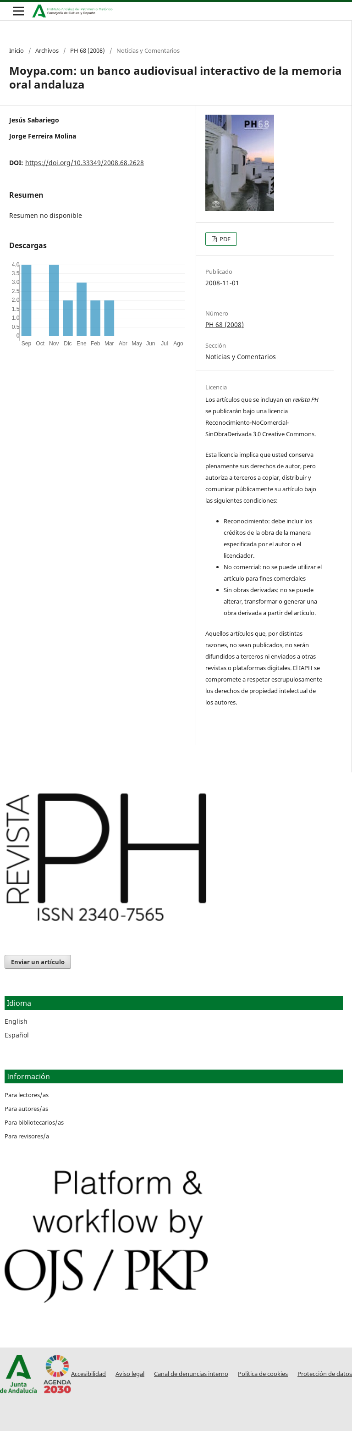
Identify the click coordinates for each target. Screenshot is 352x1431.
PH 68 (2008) (87, 50)
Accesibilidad (88, 1374)
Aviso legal (130, 1374)
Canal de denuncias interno (191, 1374)
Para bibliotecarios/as (34, 1122)
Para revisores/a (27, 1136)
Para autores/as (26, 1108)
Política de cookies (263, 1374)
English (16, 1021)
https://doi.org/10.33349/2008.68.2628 (84, 162)
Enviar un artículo (38, 962)
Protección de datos (324, 1374)
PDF (224, 239)
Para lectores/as (27, 1095)
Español (17, 1035)
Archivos (47, 50)
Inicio (16, 50)
